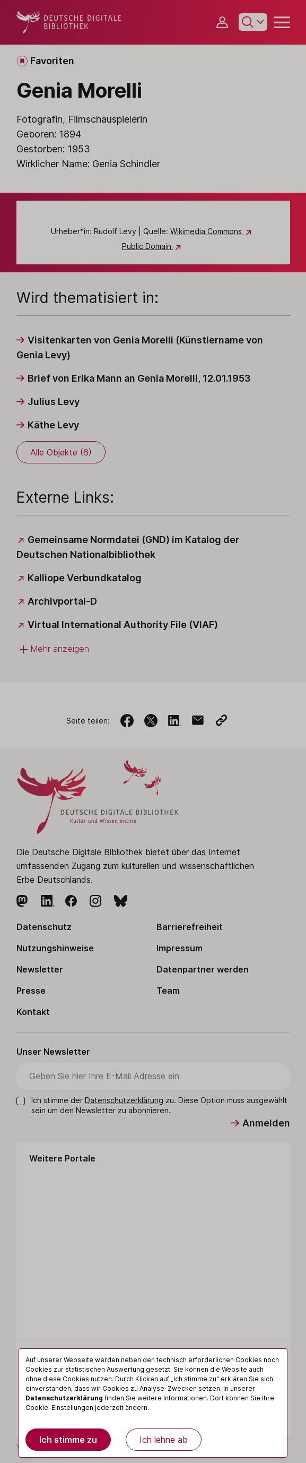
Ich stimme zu (68, 1439)
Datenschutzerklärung (64, 1398)
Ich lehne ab (163, 1439)
